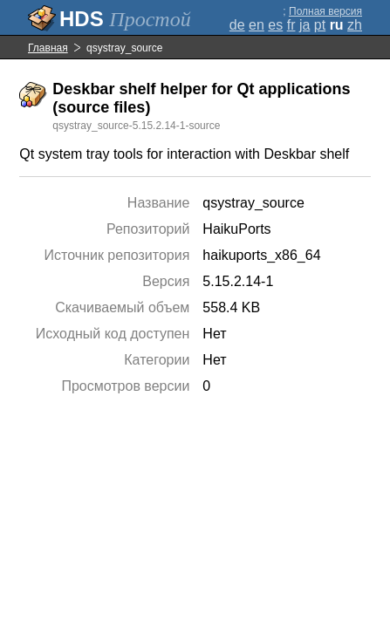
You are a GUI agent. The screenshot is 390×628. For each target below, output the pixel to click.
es (275, 24)
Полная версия (325, 11)
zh (354, 24)
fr (291, 24)
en (256, 24)
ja (304, 24)
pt (319, 24)
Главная (48, 48)
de (237, 24)
